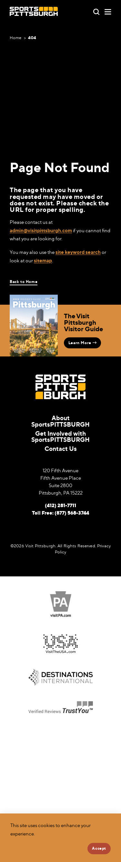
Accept (99, 848)
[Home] (34, 11)
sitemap (43, 260)
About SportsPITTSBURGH (60, 421)
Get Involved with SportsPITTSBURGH (60, 436)
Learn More (82, 342)
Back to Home (23, 281)
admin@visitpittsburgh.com (41, 230)
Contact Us (61, 448)
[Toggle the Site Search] (96, 11)
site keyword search (78, 252)
